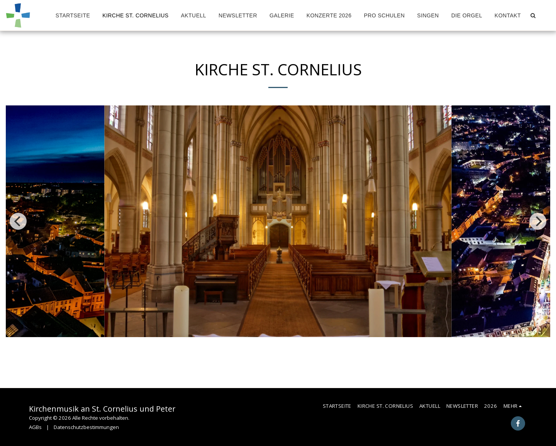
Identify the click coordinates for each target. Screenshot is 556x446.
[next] (537, 221)
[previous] (18, 221)
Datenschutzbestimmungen (86, 427)
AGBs (35, 427)
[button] (532, 15)
